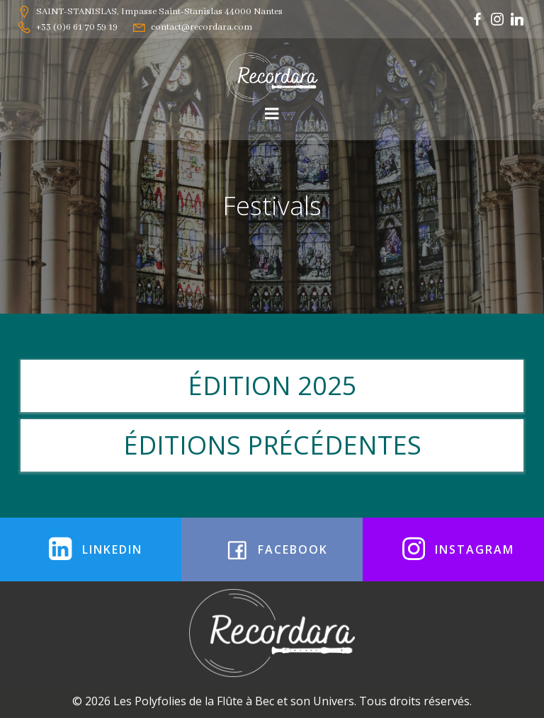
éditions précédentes (272, 445)
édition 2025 (272, 385)
